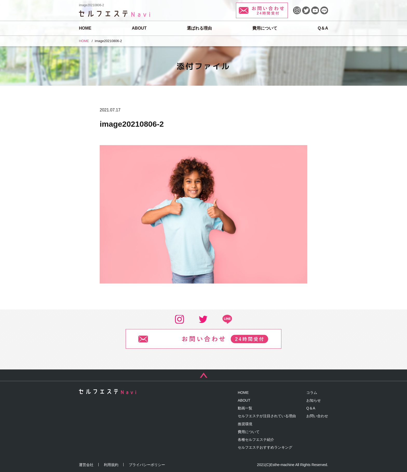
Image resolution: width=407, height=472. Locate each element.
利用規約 (111, 465)
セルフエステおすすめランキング (265, 447)
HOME (85, 28)
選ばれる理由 (199, 28)
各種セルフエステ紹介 (256, 439)
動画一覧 (245, 408)
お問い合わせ (317, 416)
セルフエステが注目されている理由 (267, 416)
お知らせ (313, 400)
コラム (311, 392)
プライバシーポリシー (147, 465)
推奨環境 (245, 424)
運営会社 (86, 465)
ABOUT (139, 28)
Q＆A (323, 28)
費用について (264, 28)
